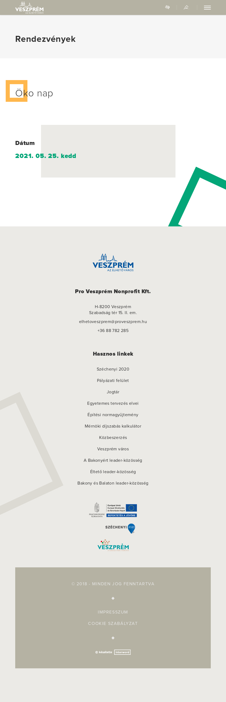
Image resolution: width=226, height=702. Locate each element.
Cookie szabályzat (113, 623)
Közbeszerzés (113, 437)
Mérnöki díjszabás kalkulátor (113, 426)
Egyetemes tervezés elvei (113, 403)
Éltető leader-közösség (113, 472)
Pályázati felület (113, 380)
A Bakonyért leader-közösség (113, 460)
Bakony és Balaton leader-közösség (112, 483)
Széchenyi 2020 (113, 369)
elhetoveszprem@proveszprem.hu (113, 322)
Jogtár (113, 392)
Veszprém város (113, 449)
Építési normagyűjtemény (112, 415)
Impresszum (113, 612)
